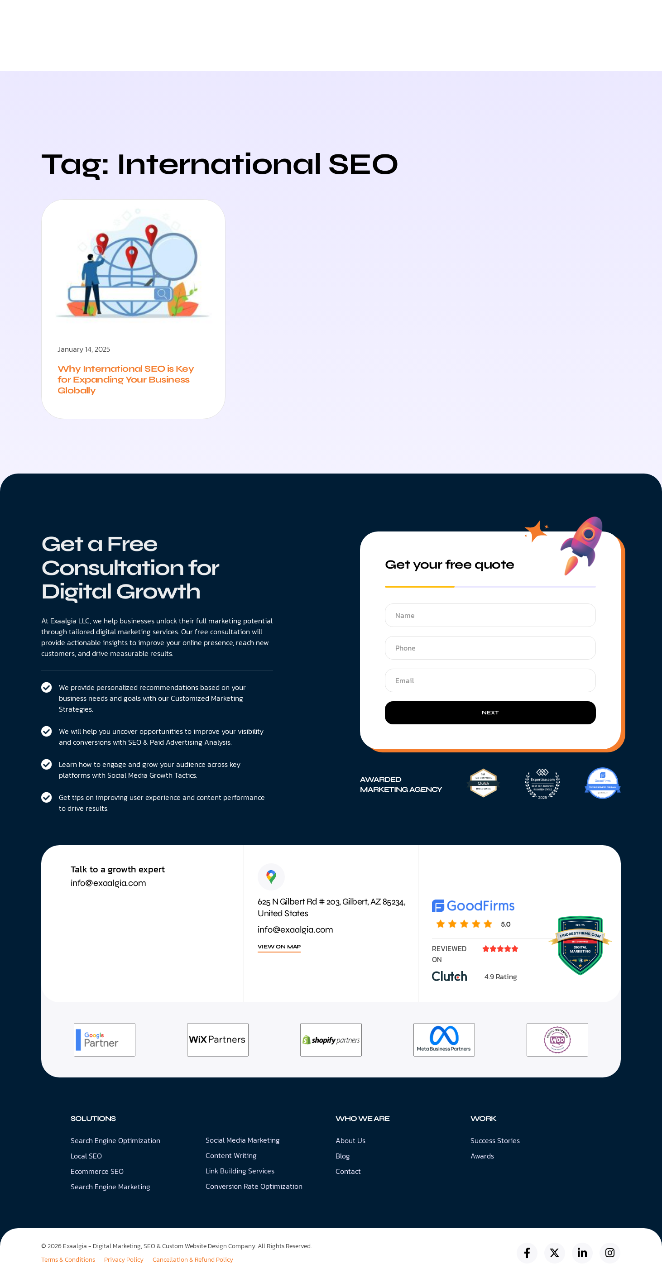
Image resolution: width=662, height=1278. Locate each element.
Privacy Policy (124, 1259)
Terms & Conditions (68, 1259)
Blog (431, 56)
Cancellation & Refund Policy (193, 1259)
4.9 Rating (501, 976)
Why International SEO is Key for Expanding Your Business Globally (126, 379)
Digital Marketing (204, 56)
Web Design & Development (302, 56)
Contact (474, 56)
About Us (386, 56)
